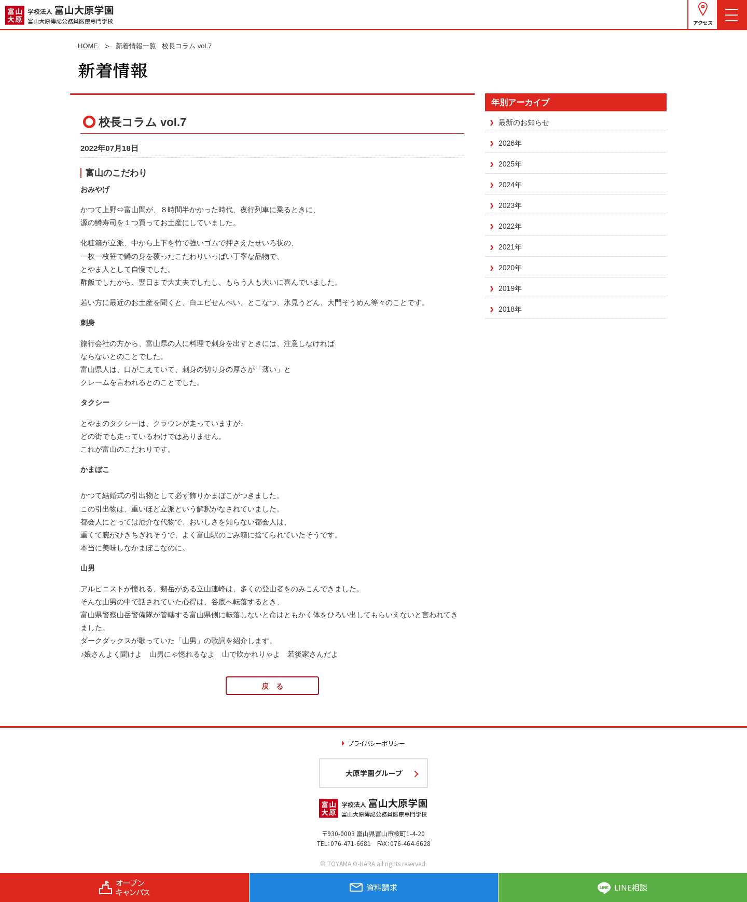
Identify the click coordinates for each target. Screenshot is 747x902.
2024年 (510, 185)
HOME (88, 46)
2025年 (510, 164)
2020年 (510, 267)
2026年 (510, 143)
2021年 (510, 247)
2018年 (510, 309)
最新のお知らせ (524, 122)
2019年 (510, 288)
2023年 (510, 205)
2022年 (510, 226)
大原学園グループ (373, 773)
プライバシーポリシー (376, 743)
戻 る (272, 686)
